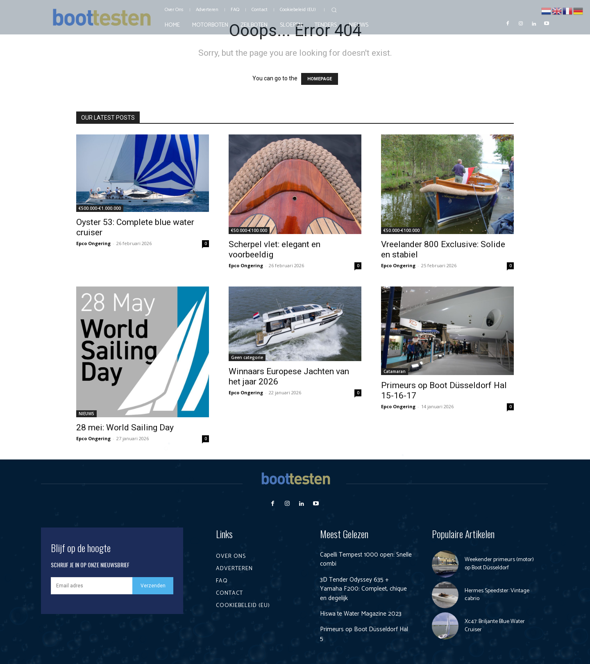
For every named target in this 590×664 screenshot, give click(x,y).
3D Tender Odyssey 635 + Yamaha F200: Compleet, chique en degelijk (364, 589)
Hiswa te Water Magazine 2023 (363, 613)
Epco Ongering (93, 243)
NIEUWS (86, 413)
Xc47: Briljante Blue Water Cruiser (495, 625)
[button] (334, 10)
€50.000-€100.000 (249, 230)
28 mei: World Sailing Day (125, 427)
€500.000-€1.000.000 (100, 208)
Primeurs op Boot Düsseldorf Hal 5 (365, 634)
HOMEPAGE (319, 79)
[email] (91, 585)
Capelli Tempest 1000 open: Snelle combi (357, 559)
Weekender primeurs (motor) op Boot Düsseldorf (499, 564)
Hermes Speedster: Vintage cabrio (497, 595)
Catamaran (395, 371)
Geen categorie (247, 357)
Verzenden (153, 586)
